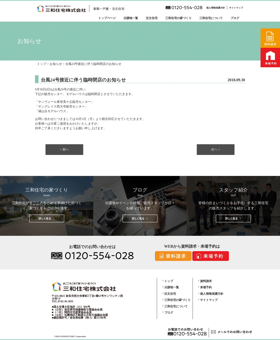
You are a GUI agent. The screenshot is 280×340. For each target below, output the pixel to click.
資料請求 (206, 281)
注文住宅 (152, 18)
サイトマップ (236, 7)
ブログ (234, 18)
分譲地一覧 (130, 18)
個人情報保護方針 (215, 7)
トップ (168, 281)
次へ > (215, 149)
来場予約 (206, 287)
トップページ (107, 18)
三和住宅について (211, 18)
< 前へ (64, 149)
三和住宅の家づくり (178, 18)
